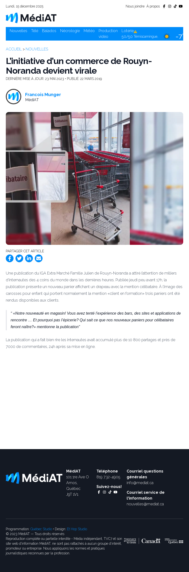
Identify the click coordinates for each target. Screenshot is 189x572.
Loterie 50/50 (128, 33)
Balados (49, 30)
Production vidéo (108, 33)
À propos (153, 6)
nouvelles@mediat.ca (145, 504)
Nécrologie (70, 30)
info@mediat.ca (140, 482)
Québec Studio (41, 529)
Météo (89, 30)
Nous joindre (135, 6)
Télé (34, 30)
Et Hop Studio (77, 529)
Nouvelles (18, 30)
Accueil (14, 49)
